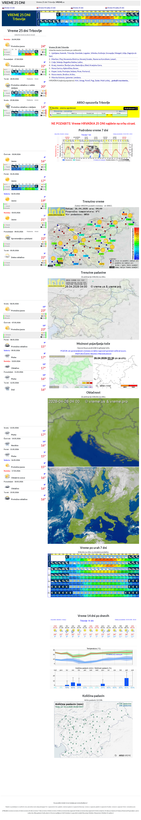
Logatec (86, 53)
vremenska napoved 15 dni (89, 811)
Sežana (73, 71)
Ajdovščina (67, 68)
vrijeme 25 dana (116, 811)
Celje (53, 62)
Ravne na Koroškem (101, 59)
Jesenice (60, 65)
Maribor (55, 59)
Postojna (66, 71)
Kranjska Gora (96, 65)
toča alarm (46, 813)
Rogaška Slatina (70, 62)
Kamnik (63, 53)
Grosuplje (110, 53)
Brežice (66, 74)
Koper (54, 71)
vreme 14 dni (56, 811)
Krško (72, 74)
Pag (92, 80)
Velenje (60, 62)
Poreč (87, 80)
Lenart (113, 59)
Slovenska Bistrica (71, 59)
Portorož (86, 71)
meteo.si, (87, 807)
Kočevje (101, 53)
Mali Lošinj (105, 80)
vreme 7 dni (38, 811)
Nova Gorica (56, 68)
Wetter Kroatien (107, 813)
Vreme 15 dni (9, 8)
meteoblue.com (131, 807)
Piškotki (5, 811)
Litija (124, 53)
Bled (87, 65)
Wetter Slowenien (95, 813)
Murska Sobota (58, 77)
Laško (80, 62)
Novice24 (125, 811)
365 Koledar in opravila (69, 813)
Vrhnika (94, 53)
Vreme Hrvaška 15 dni (47, 8)
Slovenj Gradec (86, 59)
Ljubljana (55, 53)
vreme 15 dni (18, 811)
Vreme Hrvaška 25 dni (115, 8)
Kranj (53, 65)
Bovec (75, 68)
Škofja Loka (70, 65)
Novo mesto (56, 74)
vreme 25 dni (28, 811)
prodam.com (134, 811)
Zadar (97, 80)
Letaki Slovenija (83, 813)
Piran (79, 71)
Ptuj (61, 59)
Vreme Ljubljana (56, 813)
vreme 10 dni (47, 811)
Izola (59, 71)
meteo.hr (114, 807)
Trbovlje (70, 53)
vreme (11, 811)
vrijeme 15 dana (104, 811)
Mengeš (118, 53)
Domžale (79, 53)
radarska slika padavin (35, 813)
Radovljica (79, 65)
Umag (81, 80)
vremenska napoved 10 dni (71, 811)
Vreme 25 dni (78, 8)
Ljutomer (69, 77)
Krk (76, 80)
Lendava (77, 77)
